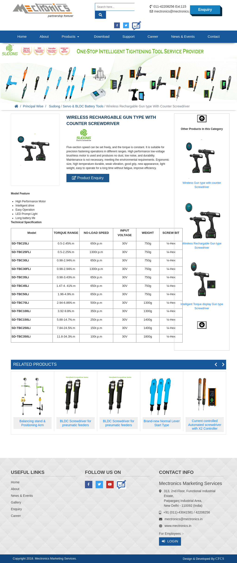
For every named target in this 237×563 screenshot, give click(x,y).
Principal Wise (33, 106)
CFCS (219, 558)
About (44, 36)
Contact (214, 36)
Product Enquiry (87, 178)
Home (22, 36)
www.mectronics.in (178, 526)
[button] (201, 325)
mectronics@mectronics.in (173, 11)
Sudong (54, 106)
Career (153, 36)
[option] (201, 165)
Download (101, 36)
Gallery (16, 502)
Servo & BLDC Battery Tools (83, 106)
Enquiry (205, 10)
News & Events (183, 36)
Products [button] (71, 36)
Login (170, 541)
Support (128, 36)
